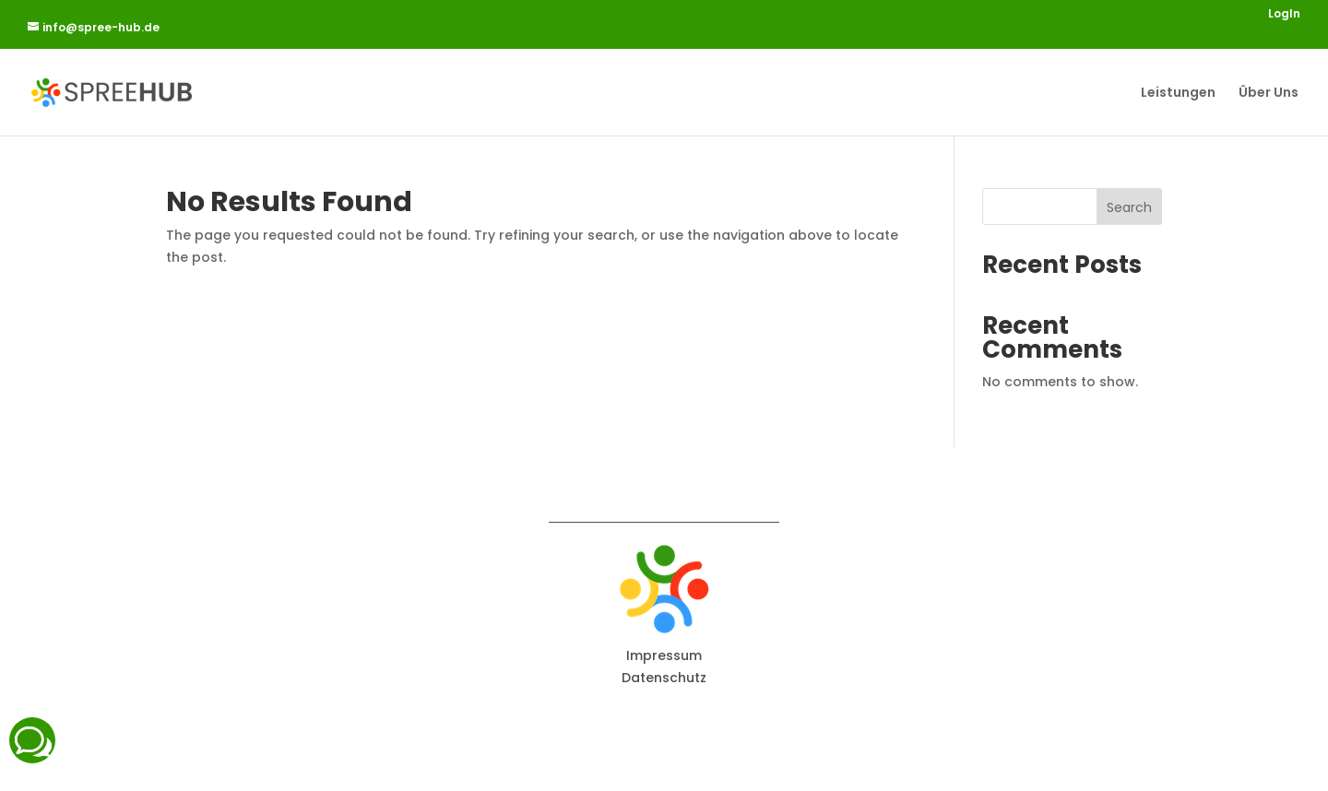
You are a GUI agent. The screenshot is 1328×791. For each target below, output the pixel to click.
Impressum (664, 655)
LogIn (1284, 14)
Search (1129, 207)
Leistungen (1178, 93)
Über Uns (1268, 93)
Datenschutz (664, 677)
